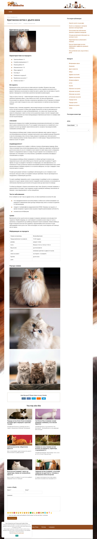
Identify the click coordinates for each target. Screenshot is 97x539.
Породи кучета (73, 102)
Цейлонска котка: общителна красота (17, 447)
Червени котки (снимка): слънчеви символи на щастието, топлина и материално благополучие (47, 473)
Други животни (73, 69)
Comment (9, 495)
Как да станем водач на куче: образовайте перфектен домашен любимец (78, 46)
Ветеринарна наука (74, 63)
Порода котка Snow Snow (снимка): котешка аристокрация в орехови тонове (19, 422)
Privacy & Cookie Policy (19, 533)
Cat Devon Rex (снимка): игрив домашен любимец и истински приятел (46, 422)
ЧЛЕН (70, 108)
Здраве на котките (74, 74)
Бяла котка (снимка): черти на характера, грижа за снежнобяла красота (18, 473)
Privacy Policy (34, 527)
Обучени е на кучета (74, 88)
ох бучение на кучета (75, 97)
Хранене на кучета (74, 105)
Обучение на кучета (74, 94)
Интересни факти (74, 80)
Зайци (70, 72)
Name (9, 490)
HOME (10, 12)
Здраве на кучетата (74, 77)
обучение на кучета (74, 91)
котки (70, 83)
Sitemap (43, 527)
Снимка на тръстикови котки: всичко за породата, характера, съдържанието (46, 448)
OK (17, 535)
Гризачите (71, 66)
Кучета (71, 85)
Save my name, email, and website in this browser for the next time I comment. (28, 515)
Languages (52, 527)
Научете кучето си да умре (76, 23)
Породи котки (31, 23)
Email (27, 490)
